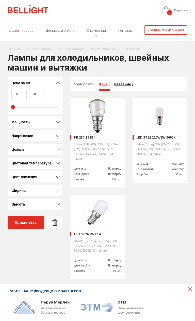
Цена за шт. (21, 83)
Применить (26, 222)
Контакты (125, 30)
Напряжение (22, 136)
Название (122, 84)
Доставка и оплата (60, 30)
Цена (103, 84)
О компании (96, 30)
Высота (18, 204)
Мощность (20, 122)
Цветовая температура (31, 163)
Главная (14, 49)
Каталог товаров (21, 30)
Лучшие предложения (166, 30)
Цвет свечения (24, 177)
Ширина (18, 191)
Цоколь (17, 149)
